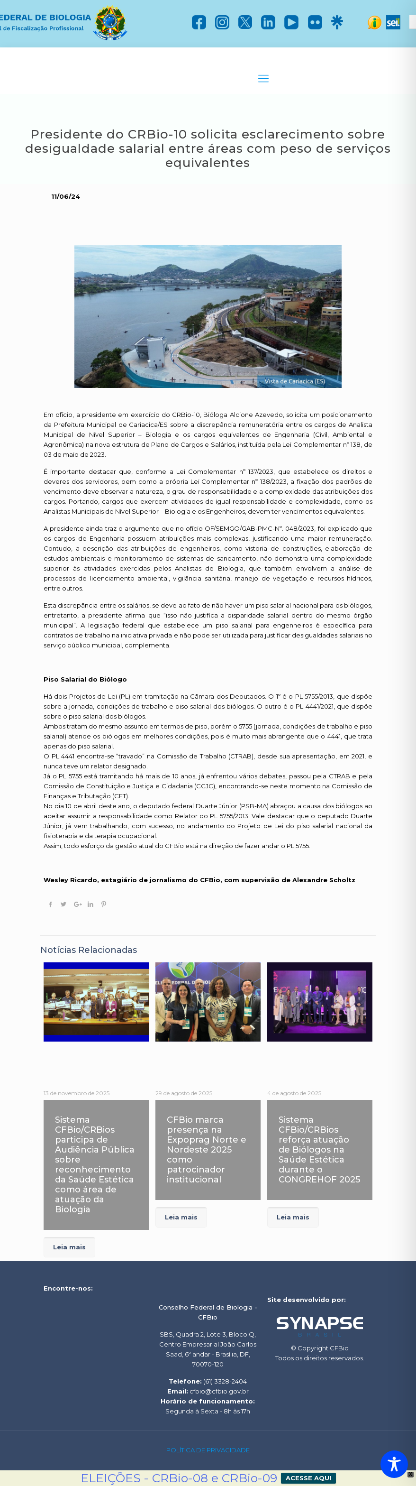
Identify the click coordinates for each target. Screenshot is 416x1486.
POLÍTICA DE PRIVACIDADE (208, 1450)
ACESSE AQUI (308, 1478)
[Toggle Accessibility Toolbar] (394, 1464)
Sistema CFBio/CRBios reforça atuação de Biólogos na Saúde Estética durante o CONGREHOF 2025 (319, 1150)
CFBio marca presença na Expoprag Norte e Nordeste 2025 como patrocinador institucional (206, 1150)
